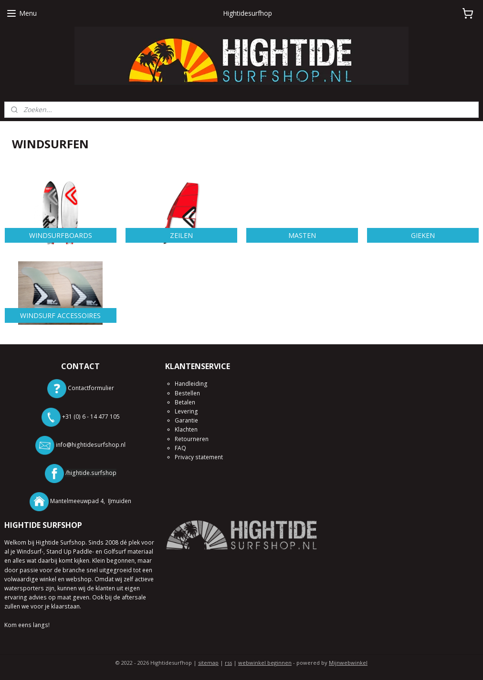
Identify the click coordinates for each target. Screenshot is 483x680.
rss (228, 662)
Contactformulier (91, 388)
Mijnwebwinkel (348, 662)
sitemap (208, 662)
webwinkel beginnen (265, 662)
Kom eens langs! (27, 625)
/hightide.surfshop (90, 473)
